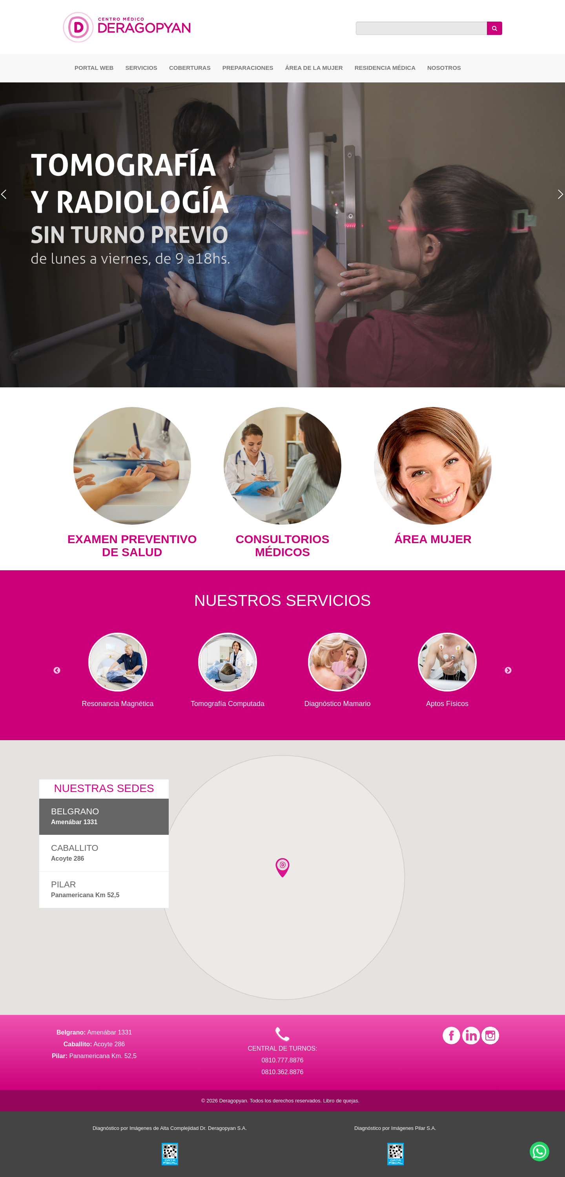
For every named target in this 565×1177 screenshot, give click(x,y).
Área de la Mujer (314, 67)
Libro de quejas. (341, 1101)
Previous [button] (57, 671)
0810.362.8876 (283, 1072)
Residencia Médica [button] (385, 67)
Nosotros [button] (444, 67)
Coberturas (190, 67)
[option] (118, 666)
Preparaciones (247, 67)
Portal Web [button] (94, 67)
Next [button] (508, 671)
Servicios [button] (141, 67)
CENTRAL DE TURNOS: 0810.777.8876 (282, 1047)
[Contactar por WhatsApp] (539, 1151)
